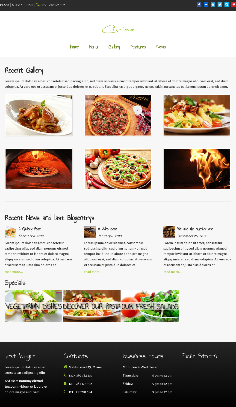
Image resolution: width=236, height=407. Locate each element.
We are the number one (195, 229)
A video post (107, 229)
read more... (14, 272)
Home (74, 47)
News (161, 47)
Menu (93, 47)
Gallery (114, 47)
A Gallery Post (29, 229)
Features (138, 47)
